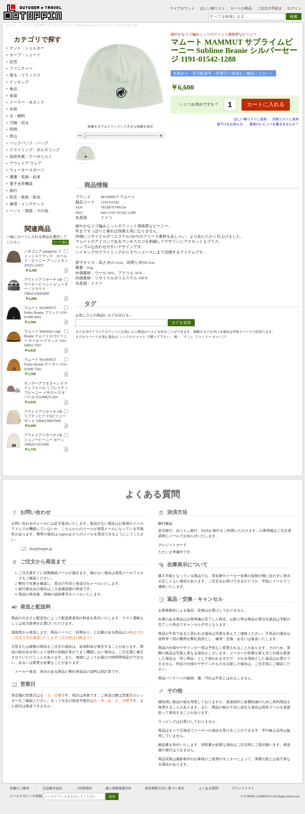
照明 (13, 129)
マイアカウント (182, 8)
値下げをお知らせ (230, 124)
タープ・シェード (25, 55)
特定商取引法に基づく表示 (165, 788)
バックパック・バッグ (29, 143)
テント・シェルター (27, 48)
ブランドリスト (242, 788)
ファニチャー (21, 68)
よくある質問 (208, 788)
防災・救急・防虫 (25, 197)
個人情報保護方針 (118, 788)
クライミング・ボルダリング (35, 150)
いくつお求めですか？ (199, 104)
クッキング (19, 82)
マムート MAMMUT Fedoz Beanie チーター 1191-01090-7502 (46, 364)
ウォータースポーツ (27, 170)
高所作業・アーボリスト (31, 156)
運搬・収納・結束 (25, 177)
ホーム (10, 25)
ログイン (294, 8)
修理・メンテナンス (27, 204)
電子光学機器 (21, 183)
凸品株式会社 (52, 788)
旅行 (13, 190)
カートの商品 (241, 8)
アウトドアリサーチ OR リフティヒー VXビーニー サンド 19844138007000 (45, 416)
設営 (13, 61)
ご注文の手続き (269, 8)
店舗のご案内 (19, 788)
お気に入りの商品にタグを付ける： (104, 315)
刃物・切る (19, 122)
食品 (13, 89)
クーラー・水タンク (27, 102)
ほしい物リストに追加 (250, 119)
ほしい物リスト (212, 8)
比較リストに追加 (286, 119)
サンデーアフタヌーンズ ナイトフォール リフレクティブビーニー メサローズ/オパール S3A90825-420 (46, 390)
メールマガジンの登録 (26, 796)
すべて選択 (60, 242)
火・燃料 (17, 116)
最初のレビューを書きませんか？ (274, 124)
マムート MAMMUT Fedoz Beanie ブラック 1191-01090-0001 (46, 312)
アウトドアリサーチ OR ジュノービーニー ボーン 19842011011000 (44, 439)
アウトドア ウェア (25, 163)
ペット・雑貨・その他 (29, 210)
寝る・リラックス (25, 75)
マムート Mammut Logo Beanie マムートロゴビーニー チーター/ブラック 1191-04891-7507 (45, 338)
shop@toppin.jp (40, 549)
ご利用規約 (84, 788)
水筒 (13, 109)
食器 (13, 95)
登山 (13, 136)
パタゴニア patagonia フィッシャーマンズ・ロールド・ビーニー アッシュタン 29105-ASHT (46, 258)
